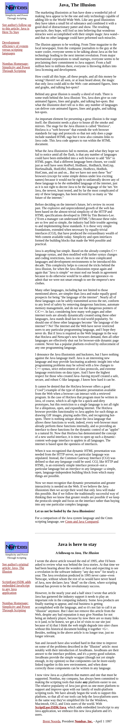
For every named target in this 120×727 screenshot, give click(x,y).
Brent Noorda (51, 721)
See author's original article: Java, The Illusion (15, 568)
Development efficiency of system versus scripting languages (15, 48)
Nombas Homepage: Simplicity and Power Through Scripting (16, 67)
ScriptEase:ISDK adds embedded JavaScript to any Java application (16, 587)
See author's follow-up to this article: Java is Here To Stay (16, 28)
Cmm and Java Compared (82, 521)
